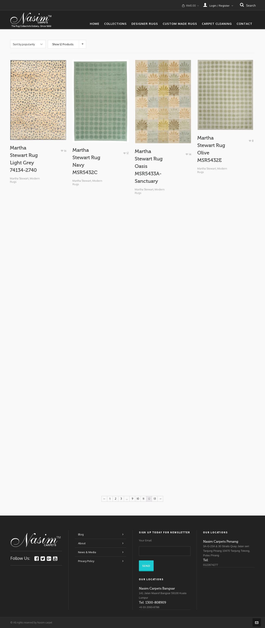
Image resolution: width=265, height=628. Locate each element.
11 (143, 498)
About (82, 543)
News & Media (87, 552)
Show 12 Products (62, 44)
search (248, 5)
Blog (81, 534)
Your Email (145, 540)
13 (155, 498)
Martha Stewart (19, 178)
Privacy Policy (86, 561)
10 (138, 498)
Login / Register (218, 4)
